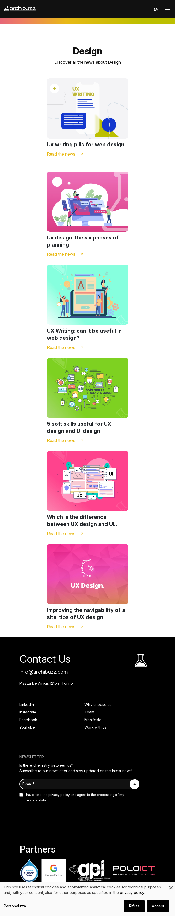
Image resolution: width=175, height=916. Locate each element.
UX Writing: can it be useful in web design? (84, 334)
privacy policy (58, 795)
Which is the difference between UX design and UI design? (80, 521)
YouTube (27, 727)
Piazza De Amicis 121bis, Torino (46, 683)
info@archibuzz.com (43, 672)
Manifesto (93, 719)
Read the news (61, 154)
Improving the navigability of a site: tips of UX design (86, 613)
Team (89, 712)
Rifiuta (134, 906)
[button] (167, 9)
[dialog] (87, 899)
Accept (158, 906)
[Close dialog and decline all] (171, 885)
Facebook (28, 719)
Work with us (95, 727)
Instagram (27, 712)
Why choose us (98, 704)
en (156, 9)
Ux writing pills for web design (85, 144)
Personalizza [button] (15, 906)
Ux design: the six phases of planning (83, 241)
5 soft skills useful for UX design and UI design (79, 427)
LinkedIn (26, 704)
